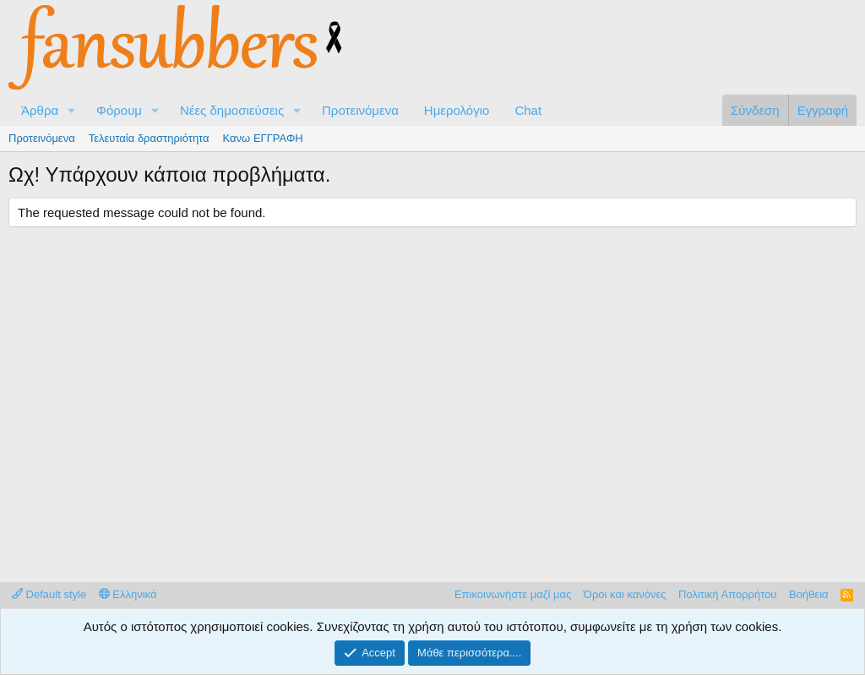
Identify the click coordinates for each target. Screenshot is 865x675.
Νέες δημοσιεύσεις (232, 110)
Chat (527, 110)
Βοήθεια (809, 594)
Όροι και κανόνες (625, 594)
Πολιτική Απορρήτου (727, 594)
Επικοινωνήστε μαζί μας (512, 594)
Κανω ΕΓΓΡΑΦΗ (263, 138)
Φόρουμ (119, 110)
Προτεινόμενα (360, 110)
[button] (72, 110)
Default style (49, 594)
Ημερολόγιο (457, 110)
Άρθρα (39, 110)
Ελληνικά (128, 594)
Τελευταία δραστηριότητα (149, 138)
